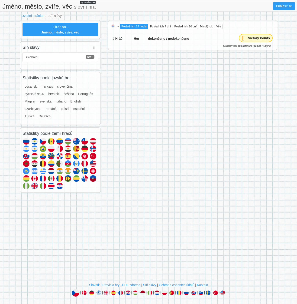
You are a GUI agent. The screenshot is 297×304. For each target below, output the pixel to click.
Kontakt (202, 285)
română (51, 109)
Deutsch (45, 116)
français (47, 86)
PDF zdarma (131, 285)
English (75, 101)
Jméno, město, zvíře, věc (49, 5)
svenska (46, 101)
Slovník (94, 285)
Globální (60, 57)
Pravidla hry (110, 285)
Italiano (61, 101)
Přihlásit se (284, 6)
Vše (218, 26)
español (79, 109)
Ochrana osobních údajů (176, 285)
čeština (69, 94)
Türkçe (30, 116)
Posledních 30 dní (185, 26)
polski (65, 109)
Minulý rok (206, 26)
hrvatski (53, 94)
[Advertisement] (148, 238)
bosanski (31, 86)
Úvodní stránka (32, 16)
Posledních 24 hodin (134, 26)
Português (85, 94)
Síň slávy (149, 285)
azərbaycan (33, 109)
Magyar (30, 101)
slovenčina (64, 86)
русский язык (34, 94)
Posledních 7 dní (160, 26)
